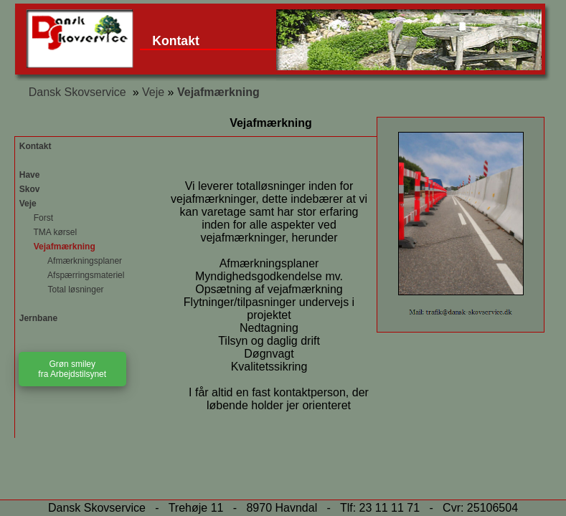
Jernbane (38, 318)
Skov (29, 189)
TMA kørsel (48, 232)
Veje (153, 92)
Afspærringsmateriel (72, 275)
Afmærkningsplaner (70, 261)
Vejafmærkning (218, 92)
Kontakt (175, 41)
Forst (36, 218)
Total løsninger (61, 290)
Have (29, 175)
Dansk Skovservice (77, 92)
